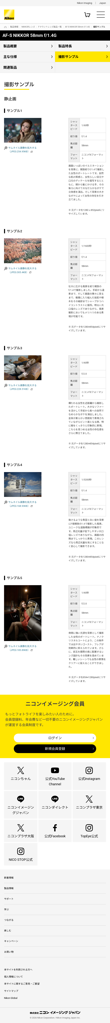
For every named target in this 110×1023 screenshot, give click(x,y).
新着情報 (8, 877)
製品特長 (65, 46)
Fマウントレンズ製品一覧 (50, 27)
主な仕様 (10, 57)
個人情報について (13, 976)
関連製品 (10, 67)
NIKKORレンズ (28, 27)
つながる (8, 920)
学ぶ (6, 909)
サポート (8, 899)
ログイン (55, 738)
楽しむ (7, 930)
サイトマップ (11, 991)
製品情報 (14, 27)
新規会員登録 (55, 749)
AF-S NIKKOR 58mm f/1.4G (77, 27)
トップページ (5, 27)
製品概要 (10, 46)
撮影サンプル (68, 57)
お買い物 (8, 952)
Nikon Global (10, 998)
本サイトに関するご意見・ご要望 (21, 983)
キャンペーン (11, 941)
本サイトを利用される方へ (18, 969)
